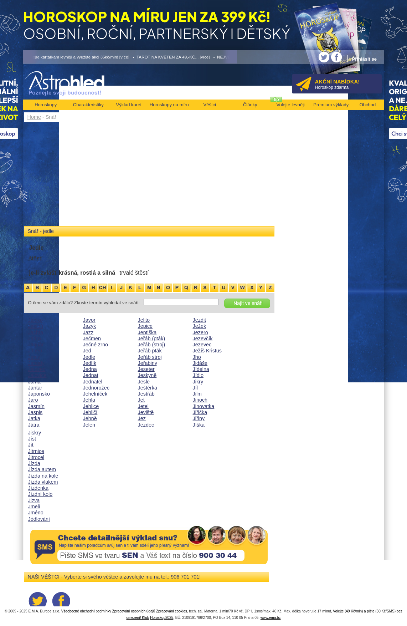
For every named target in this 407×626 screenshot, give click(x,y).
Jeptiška (147, 332)
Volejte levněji (291, 104)
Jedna (90, 369)
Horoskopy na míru (169, 104)
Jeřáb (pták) (151, 338)
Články (250, 104)
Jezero (200, 332)
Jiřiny (199, 418)
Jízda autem (42, 469)
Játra (34, 425)
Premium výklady (331, 104)
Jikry (198, 382)
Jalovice (37, 375)
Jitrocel (36, 457)
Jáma (34, 382)
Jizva (34, 500)
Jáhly (34, 357)
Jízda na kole (43, 476)
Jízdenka (38, 488)
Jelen (89, 425)
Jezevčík (203, 338)
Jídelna (201, 369)
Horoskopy (46, 104)
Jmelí (34, 506)
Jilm (197, 394)
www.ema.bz (271, 618)
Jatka (34, 418)
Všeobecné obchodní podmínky (86, 611)
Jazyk (89, 326)
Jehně (90, 418)
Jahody (36, 363)
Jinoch (200, 400)
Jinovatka (204, 406)
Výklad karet (128, 104)
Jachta (35, 332)
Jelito (144, 320)
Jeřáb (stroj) (151, 344)
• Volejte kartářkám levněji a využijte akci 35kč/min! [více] (76, 57)
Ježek (199, 326)
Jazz (88, 332)
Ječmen (92, 338)
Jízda (34, 463)
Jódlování (39, 519)
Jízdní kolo (40, 494)
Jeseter (146, 369)
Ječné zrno (95, 344)
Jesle (144, 382)
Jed (87, 350)
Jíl (195, 388)
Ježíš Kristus (207, 350)
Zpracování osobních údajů (133, 611)
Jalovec (37, 369)
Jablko (35, 320)
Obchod (368, 104)
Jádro (34, 338)
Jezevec (202, 344)
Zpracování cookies (171, 611)
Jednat (90, 375)
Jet (141, 400)
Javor (89, 320)
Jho (197, 357)
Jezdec (146, 425)
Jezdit (199, 320)
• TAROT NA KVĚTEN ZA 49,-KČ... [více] (171, 57)
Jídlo (198, 375)
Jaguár (36, 344)
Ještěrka (147, 388)
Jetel (143, 406)
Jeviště (146, 412)
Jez (142, 418)
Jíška (199, 425)
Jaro (33, 400)
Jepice (145, 326)
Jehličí (90, 412)
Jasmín (36, 406)
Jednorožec (96, 388)
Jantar (35, 388)
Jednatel (92, 382)
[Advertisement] (149, 175)
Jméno (35, 512)
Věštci (210, 104)
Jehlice (91, 406)
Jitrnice (36, 451)
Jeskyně (147, 375)
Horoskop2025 (161, 618)
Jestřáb (146, 394)
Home (34, 117)
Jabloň (35, 326)
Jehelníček (95, 394)
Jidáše (200, 363)
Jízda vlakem (43, 482)
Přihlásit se (364, 59)
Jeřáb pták (150, 350)
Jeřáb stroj (150, 357)
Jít (31, 445)
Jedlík (90, 363)
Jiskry (34, 433)
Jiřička (200, 412)
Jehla (89, 400)
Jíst (32, 439)
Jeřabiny (147, 363)
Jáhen (35, 350)
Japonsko (39, 394)
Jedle (89, 357)
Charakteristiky (88, 104)
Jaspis (35, 412)
